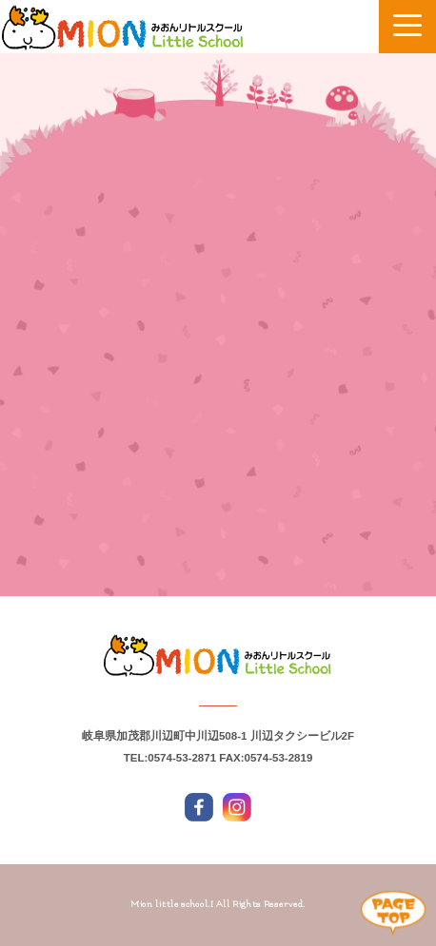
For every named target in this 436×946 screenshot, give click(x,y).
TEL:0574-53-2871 (170, 757)
